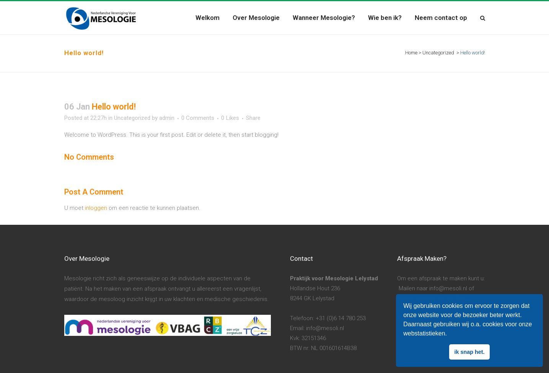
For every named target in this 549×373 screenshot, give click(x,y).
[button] (449, 334)
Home (411, 53)
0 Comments (197, 118)
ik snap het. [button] (469, 352)
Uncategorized (438, 53)
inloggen (96, 207)
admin (166, 118)
